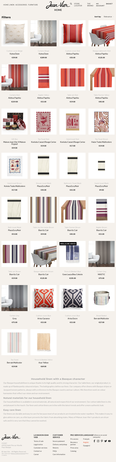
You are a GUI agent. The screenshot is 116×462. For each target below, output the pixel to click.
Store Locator (78, 5)
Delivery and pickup (60, 444)
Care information (59, 454)
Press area (74, 448)
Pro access (74, 439)
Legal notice (38, 444)
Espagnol (86, 446)
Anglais (86, 442)
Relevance (109, 17)
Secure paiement (59, 441)
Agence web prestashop (18, 453)
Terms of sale (38, 441)
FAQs (55, 451)
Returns (56, 448)
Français (86, 439)
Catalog (73, 451)
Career (36, 454)
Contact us (38, 451)
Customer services (40, 448)
